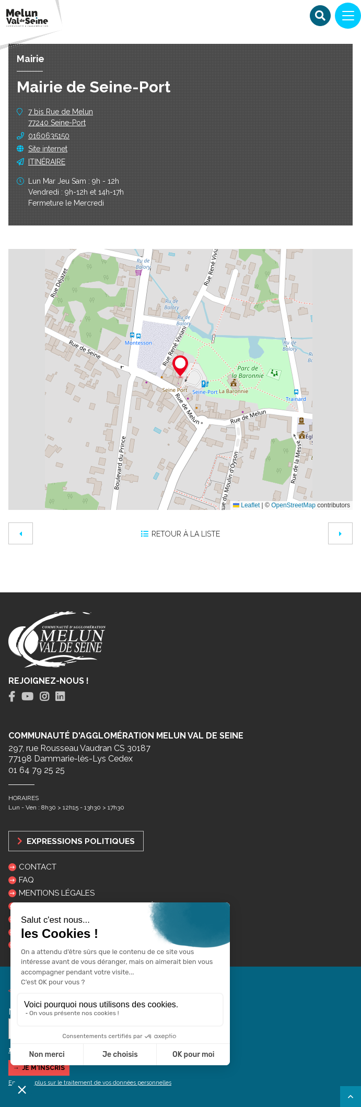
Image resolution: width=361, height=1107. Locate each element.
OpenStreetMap (293, 505)
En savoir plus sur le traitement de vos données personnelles (89, 1082)
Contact (37, 867)
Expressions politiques (76, 841)
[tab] (11, 697)
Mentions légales (57, 893)
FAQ (26, 880)
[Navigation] (348, 16)
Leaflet (246, 505)
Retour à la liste (180, 534)
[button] (180, 367)
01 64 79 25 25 (36, 770)
